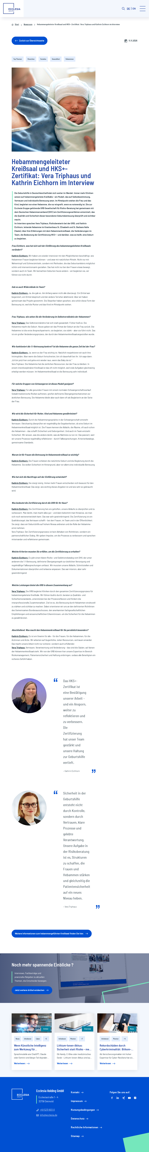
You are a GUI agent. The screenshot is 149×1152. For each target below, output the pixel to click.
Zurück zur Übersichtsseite (29, 41)
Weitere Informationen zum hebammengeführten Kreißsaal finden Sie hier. (51, 933)
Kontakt (77, 1092)
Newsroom (26, 24)
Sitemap (77, 1136)
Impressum (79, 1101)
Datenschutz (80, 1118)
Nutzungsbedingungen (85, 1110)
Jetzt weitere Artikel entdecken (32, 990)
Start (15, 24)
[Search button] (123, 8)
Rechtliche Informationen (87, 1127)
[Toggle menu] (143, 8)
